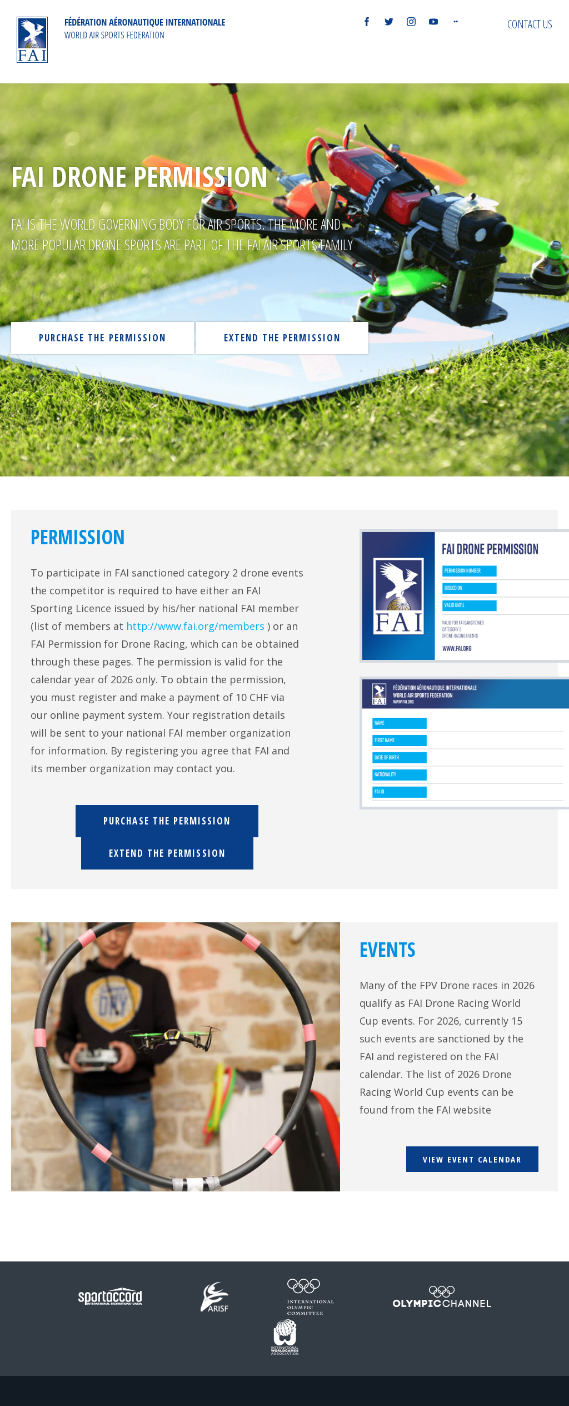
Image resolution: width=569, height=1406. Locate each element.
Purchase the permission (102, 337)
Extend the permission (282, 337)
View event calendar (472, 1159)
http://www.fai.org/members (195, 626)
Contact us (529, 24)
